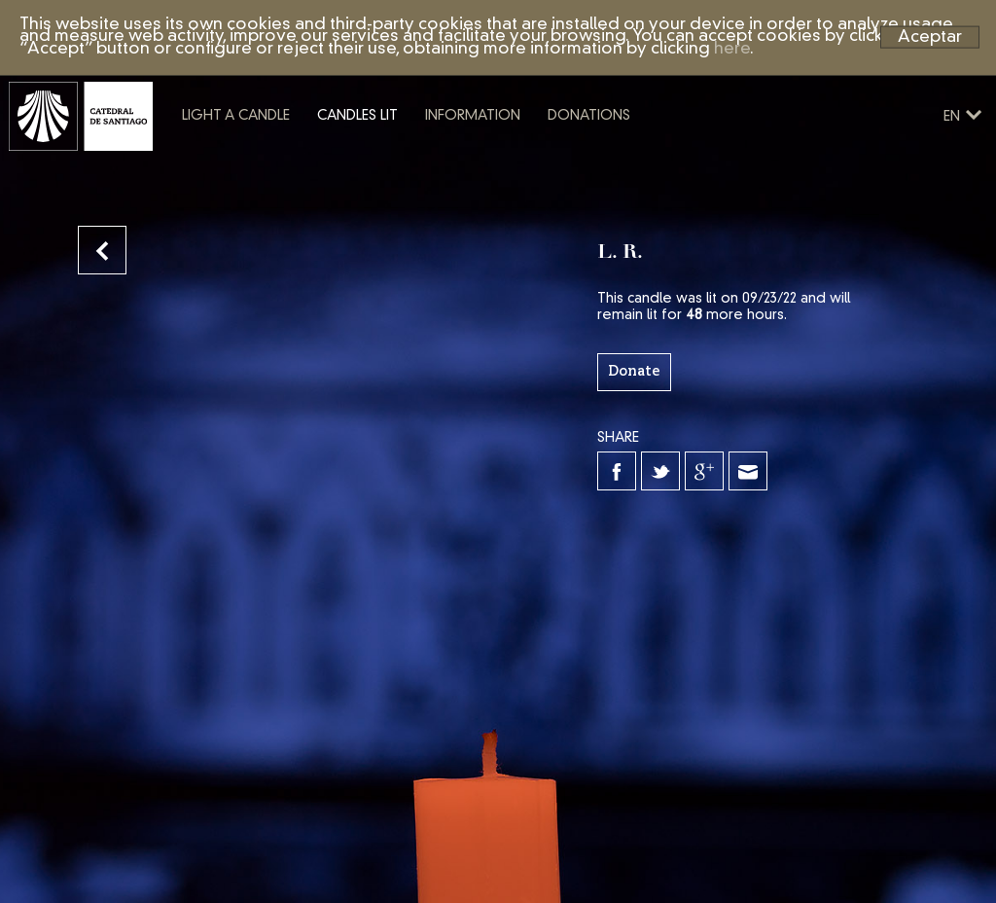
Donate (634, 372)
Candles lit (427, 158)
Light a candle (306, 158)
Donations (659, 158)
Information (542, 158)
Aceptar (930, 36)
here (732, 49)
